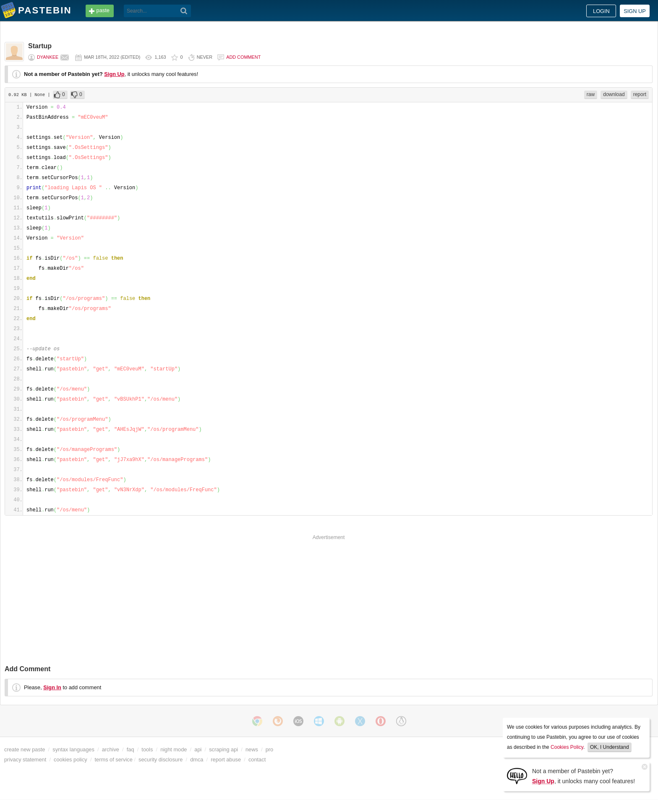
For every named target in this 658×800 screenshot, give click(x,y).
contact (257, 759)
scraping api (223, 749)
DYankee (47, 57)
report (639, 94)
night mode (173, 749)
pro (270, 749)
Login (601, 11)
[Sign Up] (517, 775)
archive (110, 749)
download (613, 94)
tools (147, 749)
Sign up (635, 11)
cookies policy (70, 759)
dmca (196, 759)
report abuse (226, 759)
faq (130, 749)
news (251, 749)
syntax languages (73, 749)
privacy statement (25, 759)
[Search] (184, 11)
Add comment (243, 57)
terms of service (114, 759)
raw (591, 94)
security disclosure (160, 759)
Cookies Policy (567, 747)
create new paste (24, 749)
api (197, 749)
